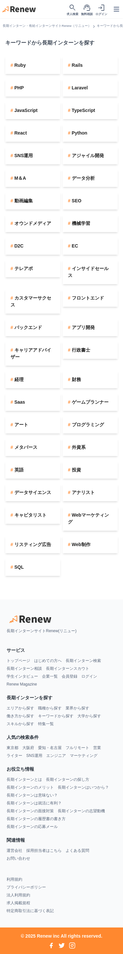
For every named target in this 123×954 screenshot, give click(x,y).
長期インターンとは (24, 779)
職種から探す (50, 708)
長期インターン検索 (83, 660)
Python (79, 133)
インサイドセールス (88, 272)
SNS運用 (23, 155)
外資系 (78, 447)
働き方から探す (20, 716)
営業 (97, 747)
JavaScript (25, 110)
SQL (18, 567)
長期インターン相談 (24, 668)
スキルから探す (20, 724)
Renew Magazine (22, 684)
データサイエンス (32, 492)
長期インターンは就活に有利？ (34, 803)
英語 (18, 469)
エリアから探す (20, 708)
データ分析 (83, 178)
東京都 (12, 747)
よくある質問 (77, 850)
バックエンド (27, 327)
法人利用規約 (18, 895)
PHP (18, 87)
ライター (14, 755)
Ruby (19, 65)
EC (74, 245)
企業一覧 (50, 676)
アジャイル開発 (87, 155)
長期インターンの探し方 (67, 779)
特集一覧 (46, 724)
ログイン (89, 676)
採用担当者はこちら (44, 850)
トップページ (18, 660)
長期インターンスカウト (67, 668)
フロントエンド (87, 298)
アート (20, 424)
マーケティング (83, 755)
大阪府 (28, 747)
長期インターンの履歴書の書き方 (36, 818)
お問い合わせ (18, 858)
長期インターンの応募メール (32, 826)
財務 (76, 379)
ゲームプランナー (90, 402)
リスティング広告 (32, 544)
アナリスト (83, 492)
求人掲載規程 (18, 903)
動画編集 (23, 200)
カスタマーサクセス (30, 301)
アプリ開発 (83, 327)
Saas (19, 402)
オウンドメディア (32, 223)
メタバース (25, 447)
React (20, 133)
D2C (18, 245)
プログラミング (87, 424)
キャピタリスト (30, 515)
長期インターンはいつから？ (83, 787)
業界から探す (77, 708)
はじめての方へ (48, 660)
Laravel (79, 87)
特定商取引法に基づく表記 (30, 910)
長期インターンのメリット (30, 787)
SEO (76, 200)
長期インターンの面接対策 (30, 811)
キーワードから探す (55, 716)
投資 (76, 469)
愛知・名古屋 (50, 747)
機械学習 (80, 223)
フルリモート (77, 747)
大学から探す (89, 716)
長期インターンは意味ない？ (32, 795)
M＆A (19, 178)
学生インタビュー (22, 676)
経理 (18, 379)
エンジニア (56, 755)
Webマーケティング (88, 518)
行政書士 (80, 350)
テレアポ (23, 268)
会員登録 (69, 676)
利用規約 (14, 879)
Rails (77, 65)
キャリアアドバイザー (30, 353)
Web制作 (81, 544)
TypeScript (83, 110)
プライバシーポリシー (26, 887)
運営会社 (14, 850)
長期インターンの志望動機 (81, 811)
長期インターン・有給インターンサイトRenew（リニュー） (47, 26)
